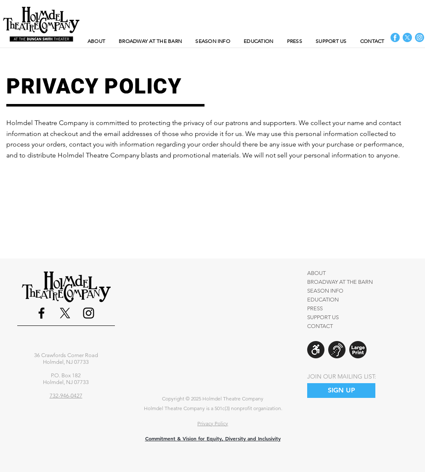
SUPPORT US (323, 317)
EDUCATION (323, 299)
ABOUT (316, 273)
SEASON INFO (325, 291)
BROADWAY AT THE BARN (340, 282)
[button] (212, 41)
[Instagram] (88, 313)
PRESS (315, 308)
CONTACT (320, 326)
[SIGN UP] (341, 390)
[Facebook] (41, 313)
